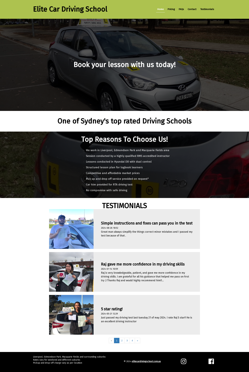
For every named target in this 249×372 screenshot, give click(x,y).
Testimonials (207, 9)
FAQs (181, 9)
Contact (192, 9)
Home (160, 9)
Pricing (171, 9)
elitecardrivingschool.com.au (146, 361)
